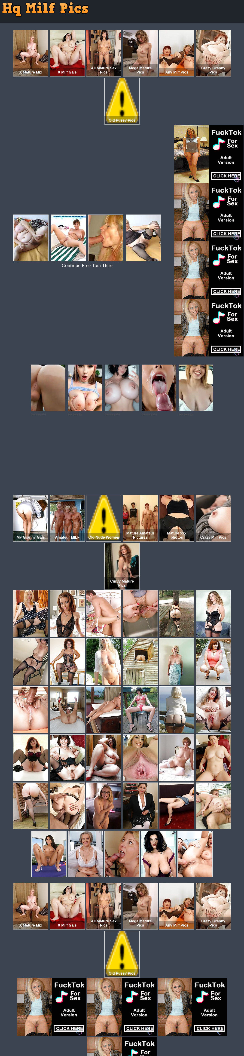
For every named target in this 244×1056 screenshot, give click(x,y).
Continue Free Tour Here (87, 265)
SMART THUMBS (130, 1036)
